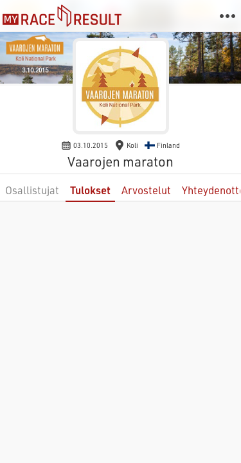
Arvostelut (146, 190)
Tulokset (90, 190)
